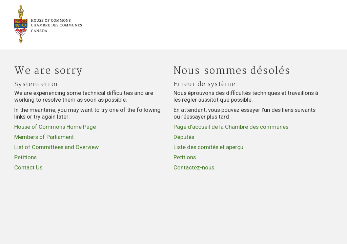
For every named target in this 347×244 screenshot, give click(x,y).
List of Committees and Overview (56, 147)
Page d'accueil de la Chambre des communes (231, 126)
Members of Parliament (44, 137)
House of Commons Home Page (55, 126)
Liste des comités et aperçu (208, 147)
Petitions (25, 157)
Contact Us (28, 167)
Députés (184, 137)
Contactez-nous (194, 167)
